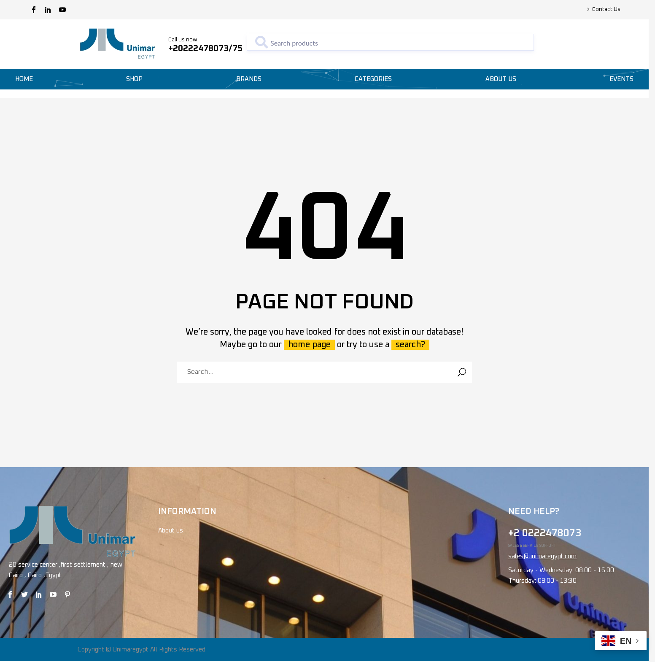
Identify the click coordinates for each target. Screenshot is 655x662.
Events (621, 79)
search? (410, 344)
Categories (373, 79)
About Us (500, 79)
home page (309, 344)
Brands (248, 79)
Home (24, 79)
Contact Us (606, 9)
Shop (134, 79)
